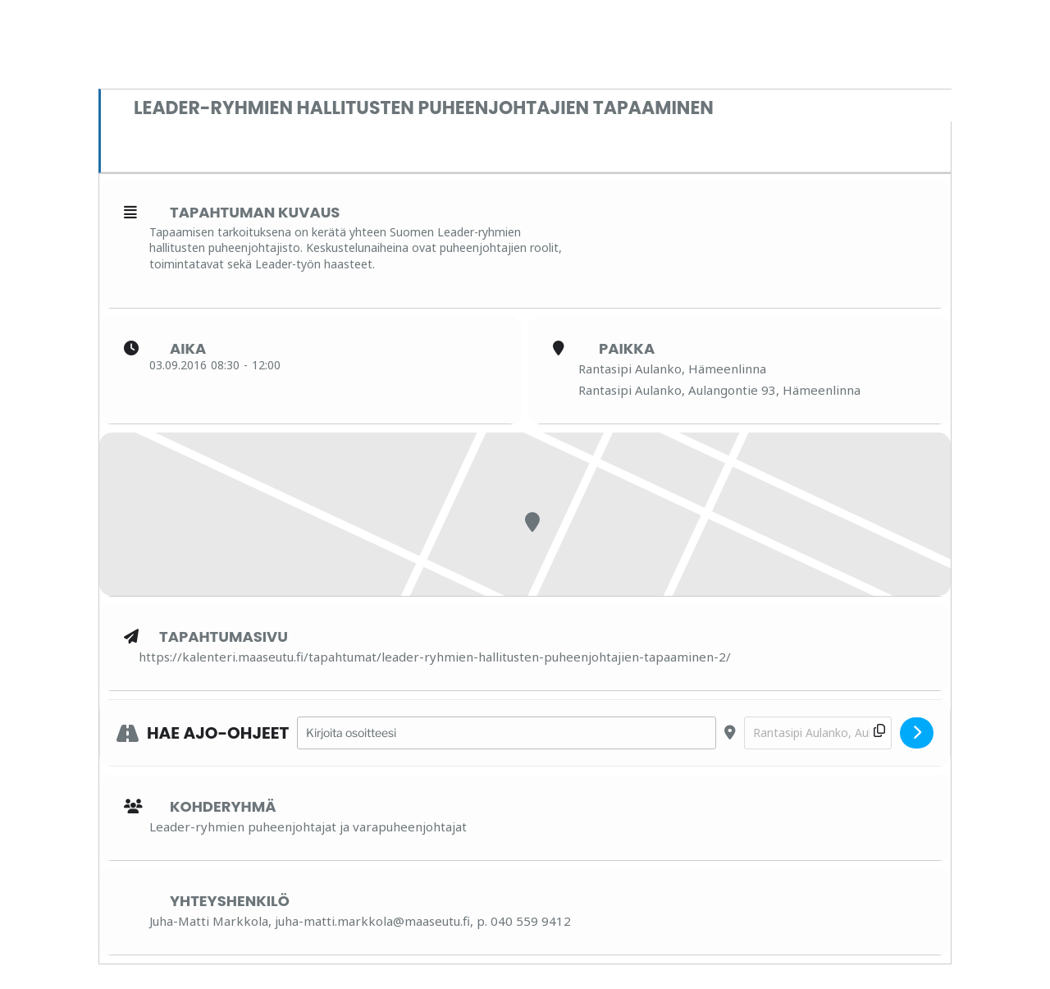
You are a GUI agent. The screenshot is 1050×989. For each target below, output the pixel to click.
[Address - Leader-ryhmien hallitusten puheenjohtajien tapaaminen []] (506, 733)
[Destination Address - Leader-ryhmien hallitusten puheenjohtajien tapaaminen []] (818, 733)
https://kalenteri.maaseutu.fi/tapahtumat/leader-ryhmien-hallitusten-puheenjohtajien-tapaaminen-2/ (435, 656)
